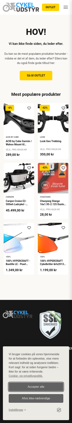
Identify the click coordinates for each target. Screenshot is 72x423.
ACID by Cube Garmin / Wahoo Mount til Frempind (19, 144)
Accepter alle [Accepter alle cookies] (36, 386)
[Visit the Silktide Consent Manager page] (59, 410)
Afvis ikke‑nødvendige (36, 398)
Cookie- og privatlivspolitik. (26, 375)
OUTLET (51, 7)
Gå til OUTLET (36, 75)
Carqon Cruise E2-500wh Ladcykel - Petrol (16, 204)
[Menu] (65, 7)
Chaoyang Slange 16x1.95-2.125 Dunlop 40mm (52, 204)
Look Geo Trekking (50, 141)
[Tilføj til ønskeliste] (29, 108)
